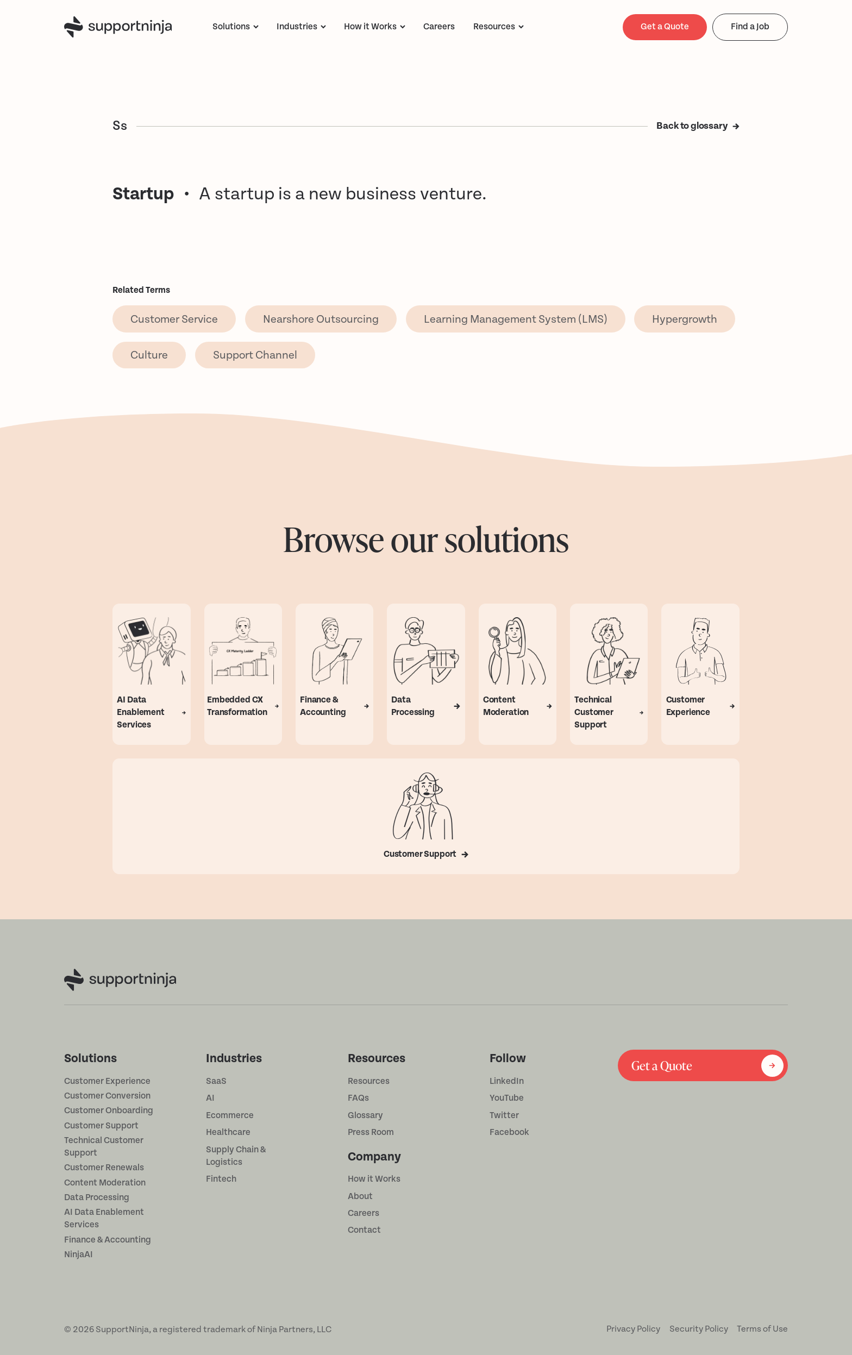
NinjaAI (78, 1254)
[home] (118, 27)
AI (210, 1098)
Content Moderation (105, 1183)
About (360, 1196)
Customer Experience (107, 1081)
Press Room (371, 1132)
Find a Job (750, 27)
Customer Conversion (107, 1096)
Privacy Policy (633, 1329)
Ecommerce (230, 1115)
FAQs (358, 1098)
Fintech (221, 1179)
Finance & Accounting (107, 1240)
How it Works (374, 1179)
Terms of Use (762, 1329)
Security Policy (698, 1329)
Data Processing (96, 1197)
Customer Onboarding (108, 1110)
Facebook (509, 1132)
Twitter (504, 1115)
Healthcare (228, 1132)
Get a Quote (665, 27)
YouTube (507, 1098)
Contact (364, 1230)
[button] (235, 27)
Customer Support (101, 1126)
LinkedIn (507, 1081)
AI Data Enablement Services (104, 1218)
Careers (363, 1213)
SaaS (216, 1081)
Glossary (365, 1115)
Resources (494, 27)
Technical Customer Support (103, 1147)
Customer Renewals (104, 1167)
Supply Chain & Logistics (236, 1156)
